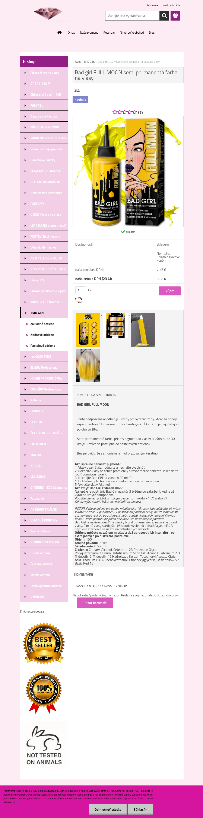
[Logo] (49, 16)
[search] (164, 16)
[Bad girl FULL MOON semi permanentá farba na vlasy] (128, 118)
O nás (71, 32)
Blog (152, 32)
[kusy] (80, 290)
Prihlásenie (153, 5)
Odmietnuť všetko (107, 809)
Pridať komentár (95, 602)
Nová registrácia (171, 5)
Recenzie (109, 32)
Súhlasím (140, 809)
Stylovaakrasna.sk (32, 611)
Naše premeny (89, 32)
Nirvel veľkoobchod (132, 32)
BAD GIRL (89, 62)
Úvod (78, 62)
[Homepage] (59, 32)
